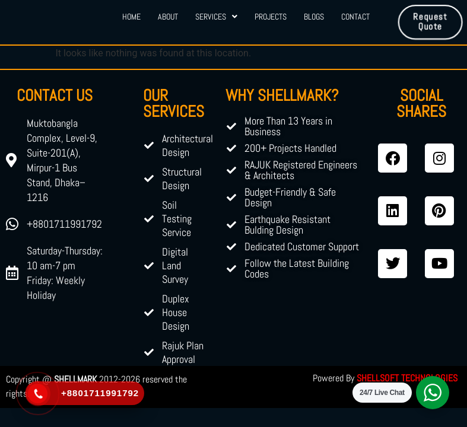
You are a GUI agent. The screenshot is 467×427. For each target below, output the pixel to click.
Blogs (314, 16)
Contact (356, 16)
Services (216, 17)
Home (129, 16)
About (167, 16)
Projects (271, 16)
